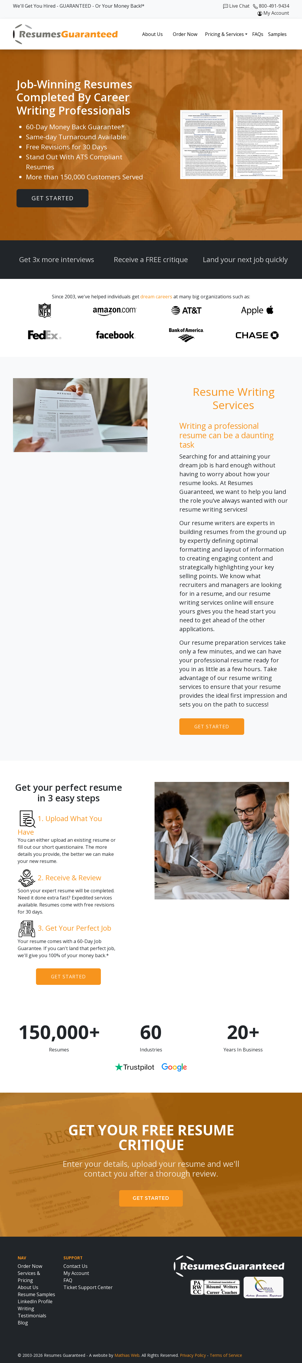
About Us (152, 34)
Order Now (185, 34)
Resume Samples (36, 1294)
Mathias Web (126, 1355)
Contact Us (75, 1266)
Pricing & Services (224, 34)
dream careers (156, 296)
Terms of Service (226, 1355)
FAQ (67, 1280)
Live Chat (236, 6)
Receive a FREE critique (151, 259)
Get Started (52, 198)
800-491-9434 (271, 6)
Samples (277, 34)
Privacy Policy (193, 1355)
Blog (23, 1322)
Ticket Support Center (88, 1287)
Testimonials (32, 1315)
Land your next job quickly (245, 259)
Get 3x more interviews (56, 259)
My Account (273, 13)
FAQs (257, 34)
